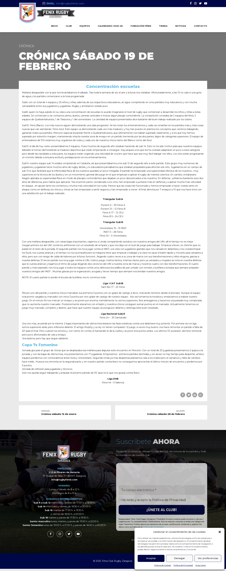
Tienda (163, 26)
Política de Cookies (162, 565)
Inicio (54, 26)
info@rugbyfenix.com (64, 479)
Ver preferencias (208, 558)
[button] (219, 531)
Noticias (180, 26)
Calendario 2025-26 (110, 26)
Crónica (26, 46)
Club (69, 26)
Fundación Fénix (141, 26)
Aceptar (151, 558)
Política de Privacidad (183, 565)
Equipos (85, 26)
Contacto (200, 26)
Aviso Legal (200, 565)
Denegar (179, 558)
